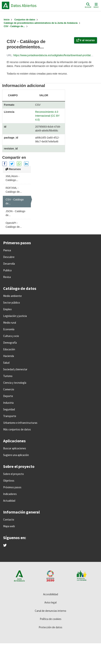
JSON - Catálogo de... (15, 213)
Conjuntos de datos (24, 19)
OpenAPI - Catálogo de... (14, 224)
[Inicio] (6, 19)
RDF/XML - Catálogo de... (14, 189)
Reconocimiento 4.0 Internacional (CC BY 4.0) (47, 115)
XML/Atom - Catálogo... (12, 178)
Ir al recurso (85, 40)
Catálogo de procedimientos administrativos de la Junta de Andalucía (41, 23)
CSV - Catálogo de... (14, 26)
